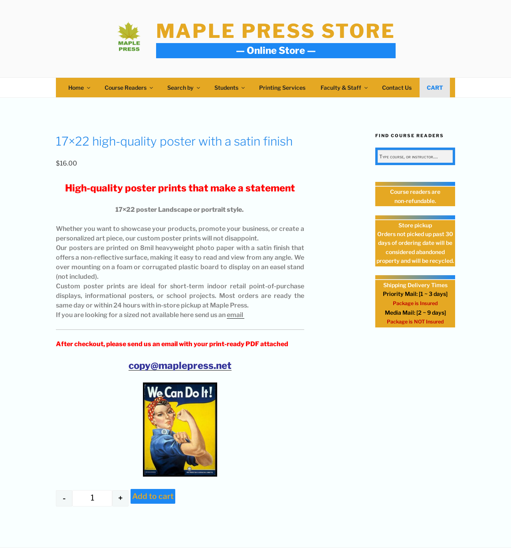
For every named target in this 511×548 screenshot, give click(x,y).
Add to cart (153, 496)
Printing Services (282, 87)
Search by (184, 87)
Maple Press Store (276, 31)
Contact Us (397, 87)
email (235, 315)
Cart (435, 87)
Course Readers (129, 87)
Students (230, 87)
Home (79, 87)
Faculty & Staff (345, 87)
